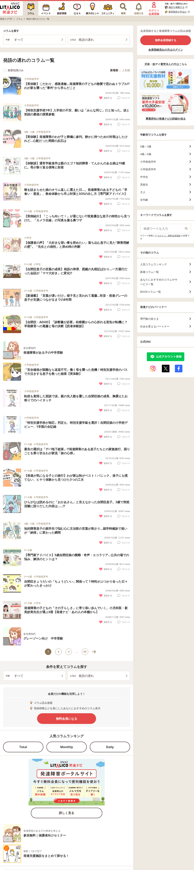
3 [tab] (69, 822)
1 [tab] (58, 822)
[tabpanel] (67, 789)
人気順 (126, 70)
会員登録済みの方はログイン (165, 49)
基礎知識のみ (13, 70)
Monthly (66, 747)
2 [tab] (64, 822)
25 (84, 651)
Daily (110, 747)
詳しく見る (66, 813)
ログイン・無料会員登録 (168, 235)
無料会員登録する (165, 40)
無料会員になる (66, 718)
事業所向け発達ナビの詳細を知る (166, 118)
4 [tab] (75, 822)
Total (23, 747)
